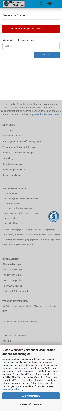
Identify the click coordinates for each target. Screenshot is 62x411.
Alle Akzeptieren (31, 396)
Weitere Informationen (31, 404)
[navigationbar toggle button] (58, 4)
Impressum (7, 130)
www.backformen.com (46, 114)
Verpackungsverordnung (13, 169)
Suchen (46, 54)
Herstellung (7, 158)
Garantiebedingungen (12, 164)
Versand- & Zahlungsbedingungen (18, 152)
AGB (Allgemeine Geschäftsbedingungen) (21, 141)
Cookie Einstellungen (12, 175)
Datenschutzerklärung (12, 389)
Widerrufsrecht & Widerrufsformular (19, 147)
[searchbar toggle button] (41, 4)
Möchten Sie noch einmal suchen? (18, 40)
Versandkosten (32, 321)
